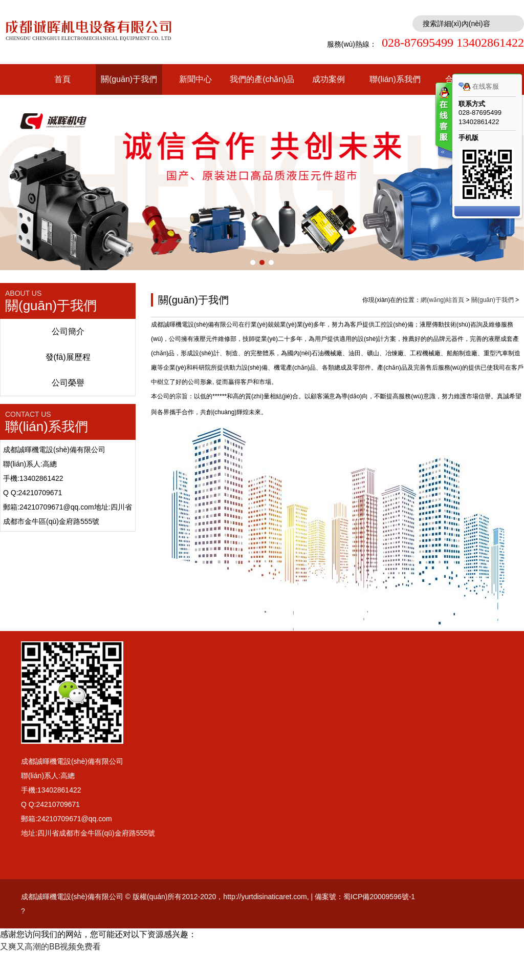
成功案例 (328, 79)
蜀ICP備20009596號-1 (379, 897)
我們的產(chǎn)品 (262, 79)
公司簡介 (68, 331)
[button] (252, 262)
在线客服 (478, 87)
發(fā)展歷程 (68, 357)
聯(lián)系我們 (395, 79)
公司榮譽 (68, 382)
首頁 (62, 79)
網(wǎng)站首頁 (442, 299)
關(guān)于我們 (129, 79)
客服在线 (443, 121)
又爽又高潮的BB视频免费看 (50, 946)
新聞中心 (195, 79)
